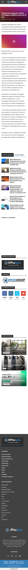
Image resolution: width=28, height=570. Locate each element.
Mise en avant (6, 352)
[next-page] (5, 212)
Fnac (2, 498)
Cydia (2, 472)
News (6, 5)
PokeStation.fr (4, 505)
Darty (2, 496)
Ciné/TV (3, 467)
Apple (3, 163)
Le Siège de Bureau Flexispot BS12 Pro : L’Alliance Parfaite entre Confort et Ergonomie (13, 349)
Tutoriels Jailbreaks (7, 476)
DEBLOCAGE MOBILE (6, 456)
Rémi (4, 19)
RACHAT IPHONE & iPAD (6, 458)
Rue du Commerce (5, 512)
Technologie (4, 461)
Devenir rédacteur (13, 561)
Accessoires (4, 463)
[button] (2, 2)
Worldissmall (4, 519)
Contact (22, 561)
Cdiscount (3, 494)
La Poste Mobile (5, 501)
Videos (3, 470)
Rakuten (3, 508)
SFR (2, 517)
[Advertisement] (14, 318)
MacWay (3, 503)
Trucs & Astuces (5, 454)
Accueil (2, 5)
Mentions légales (20, 563)
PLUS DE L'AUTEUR (19, 155)
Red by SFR (4, 510)
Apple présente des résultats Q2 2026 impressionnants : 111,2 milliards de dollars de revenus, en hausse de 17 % (18, 189)
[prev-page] (2, 212)
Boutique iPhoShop (6, 489)
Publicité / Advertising (9, 563)
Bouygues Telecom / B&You (8, 492)
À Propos (5, 561)
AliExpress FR (4, 485)
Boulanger (3, 487)
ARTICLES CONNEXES (7, 155)
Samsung (3, 515)
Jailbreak (4, 474)
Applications (4, 465)
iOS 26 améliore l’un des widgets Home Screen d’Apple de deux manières (17, 206)
